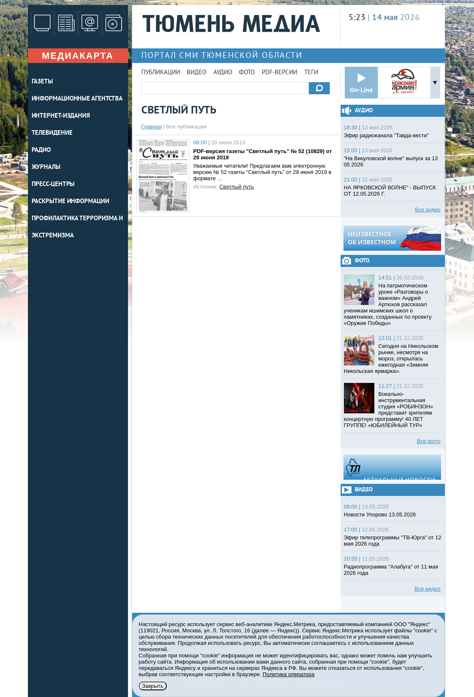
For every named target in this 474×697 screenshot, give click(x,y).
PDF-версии (279, 73)
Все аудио (427, 209)
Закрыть (152, 686)
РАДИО (41, 150)
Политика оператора (288, 674)
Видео (196, 73)
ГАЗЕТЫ (42, 82)
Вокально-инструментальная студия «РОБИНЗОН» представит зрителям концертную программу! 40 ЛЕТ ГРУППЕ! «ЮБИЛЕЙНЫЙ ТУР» (389, 409)
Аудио (222, 73)
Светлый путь (236, 187)
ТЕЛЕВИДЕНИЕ (52, 133)
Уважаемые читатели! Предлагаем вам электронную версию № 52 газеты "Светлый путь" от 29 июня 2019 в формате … (262, 172)
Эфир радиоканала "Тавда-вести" (386, 135)
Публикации (160, 73)
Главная (151, 126)
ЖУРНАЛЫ (46, 167)
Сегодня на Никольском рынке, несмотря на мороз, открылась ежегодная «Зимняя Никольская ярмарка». (391, 358)
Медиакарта (77, 55)
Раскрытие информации (70, 202)
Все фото (429, 441)
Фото (247, 73)
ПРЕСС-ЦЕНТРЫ (53, 185)
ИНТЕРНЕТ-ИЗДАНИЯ (61, 116)
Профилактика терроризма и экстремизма (77, 227)
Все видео (427, 589)
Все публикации (186, 126)
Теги (311, 73)
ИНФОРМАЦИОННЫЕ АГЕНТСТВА (77, 99)
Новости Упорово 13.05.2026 (380, 514)
